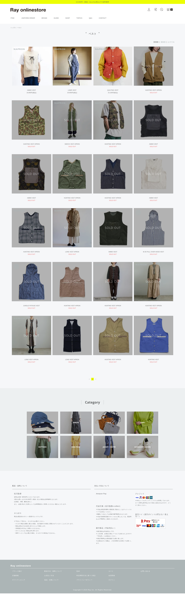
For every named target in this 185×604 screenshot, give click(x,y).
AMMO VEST (31, 90)
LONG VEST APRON (72, 257)
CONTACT (102, 18)
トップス (13, 27)
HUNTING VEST (153, 368)
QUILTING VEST (112, 90)
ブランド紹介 (17, 582)
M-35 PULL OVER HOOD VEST (153, 257)
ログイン (112, 590)
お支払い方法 (49, 586)
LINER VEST (72, 90)
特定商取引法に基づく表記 (86, 586)
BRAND (44, 18)
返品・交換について (51, 590)
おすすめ (171, 42)
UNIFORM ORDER (28, 18)
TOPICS (79, 18)
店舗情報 (15, 586)
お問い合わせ (145, 582)
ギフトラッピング (18, 590)
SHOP (67, 18)
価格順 (163, 42)
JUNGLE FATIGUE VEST (31, 313)
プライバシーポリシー (84, 590)
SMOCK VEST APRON (72, 146)
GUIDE (56, 18)
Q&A (90, 18)
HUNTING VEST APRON (153, 90)
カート (111, 582)
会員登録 (112, 586)
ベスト (20, 27)
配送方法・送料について (53, 582)
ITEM (14, 18)
